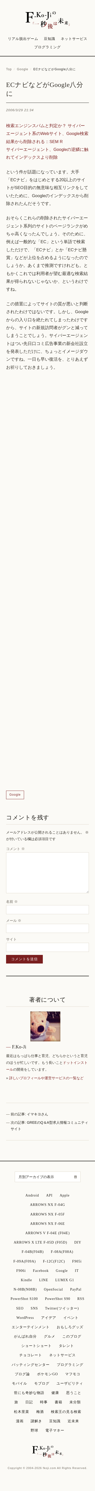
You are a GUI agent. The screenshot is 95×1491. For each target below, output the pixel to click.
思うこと (73, 1393)
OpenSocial (53, 1289)
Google (22, 69)
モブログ (41, 1383)
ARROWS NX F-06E (47, 1224)
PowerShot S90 (57, 1299)
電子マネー (54, 1430)
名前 (12, 902)
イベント (71, 1318)
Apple (65, 1195)
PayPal (76, 1289)
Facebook (41, 1271)
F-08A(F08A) (62, 1252)
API (49, 1195)
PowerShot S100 (24, 1299)
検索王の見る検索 (66, 1412)
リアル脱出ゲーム (23, 39)
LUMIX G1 (64, 1280)
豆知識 (49, 39)
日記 (29, 1402)
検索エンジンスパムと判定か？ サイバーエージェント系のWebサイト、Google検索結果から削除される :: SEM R (47, 133)
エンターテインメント (31, 1327)
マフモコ (72, 1374)
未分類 (75, 1402)
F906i (21, 1271)
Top (9, 69)
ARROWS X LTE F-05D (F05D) (40, 1242)
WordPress (25, 1318)
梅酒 (40, 1412)
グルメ (49, 1336)
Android (32, 1195)
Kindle (26, 1280)
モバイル (19, 1383)
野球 (34, 1430)
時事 (44, 1402)
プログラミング (47, 47)
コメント (15, 849)
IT (77, 1271)
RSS (80, 1299)
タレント (66, 1346)
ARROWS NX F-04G (47, 1205)
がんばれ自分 (25, 1336)
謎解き (36, 1421)
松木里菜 (21, 1412)
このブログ (71, 1336)
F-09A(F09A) (24, 1261)
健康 (55, 1393)
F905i (77, 1261)
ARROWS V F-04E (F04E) (47, 1233)
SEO (20, 1308)
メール (13, 921)
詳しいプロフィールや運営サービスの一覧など (46, 1078)
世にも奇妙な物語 (29, 1393)
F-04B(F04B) (33, 1252)
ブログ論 (22, 1374)
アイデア (48, 1318)
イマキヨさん (37, 1114)
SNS (34, 1308)
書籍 (58, 1402)
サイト (11, 939)
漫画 (20, 1421)
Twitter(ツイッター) (62, 1308)
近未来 (73, 1421)
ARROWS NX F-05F (47, 1214)
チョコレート (30, 1355)
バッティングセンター (31, 1365)
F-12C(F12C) (54, 1261)
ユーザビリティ (69, 1383)
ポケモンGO (47, 1374)
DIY (77, 1242)
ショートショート (36, 1346)
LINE (43, 1280)
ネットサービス (74, 39)
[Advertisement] (47, 580)
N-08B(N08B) (25, 1289)
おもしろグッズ (70, 1327)
